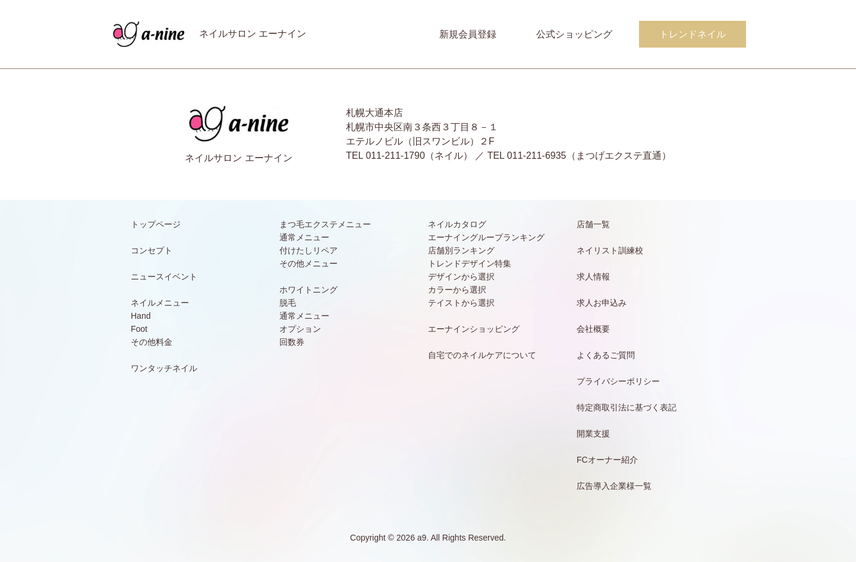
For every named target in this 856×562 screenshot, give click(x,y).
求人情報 (593, 276)
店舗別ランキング (461, 250)
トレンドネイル (692, 34)
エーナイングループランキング (486, 237)
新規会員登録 (467, 34)
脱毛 (287, 302)
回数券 (291, 342)
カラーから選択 (457, 289)
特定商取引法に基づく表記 (626, 407)
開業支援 (593, 433)
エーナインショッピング (474, 329)
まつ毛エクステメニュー (325, 224)
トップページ (156, 224)
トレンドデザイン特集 (469, 263)
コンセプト (151, 250)
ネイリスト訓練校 (610, 250)
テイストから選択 (461, 302)
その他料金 (151, 342)
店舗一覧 (593, 224)
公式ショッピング (574, 34)
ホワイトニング (308, 289)
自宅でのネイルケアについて (482, 355)
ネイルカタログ (457, 224)
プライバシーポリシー (618, 381)
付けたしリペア (308, 250)
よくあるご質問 (606, 355)
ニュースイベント (164, 276)
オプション (300, 329)
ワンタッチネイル (164, 368)
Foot (139, 329)
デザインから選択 (461, 276)
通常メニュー (304, 237)
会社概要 (593, 329)
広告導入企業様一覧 (614, 486)
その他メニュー (308, 263)
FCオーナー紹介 (607, 459)
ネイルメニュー (160, 302)
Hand (140, 316)
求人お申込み (602, 302)
